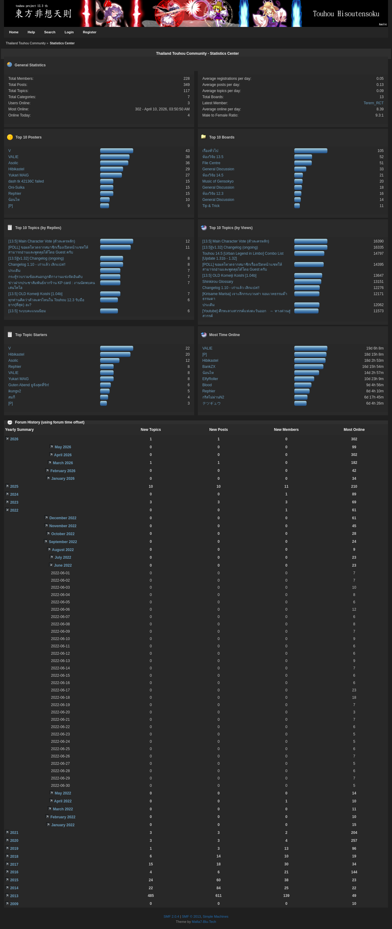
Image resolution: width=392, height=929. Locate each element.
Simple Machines (215, 916)
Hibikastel (16, 169)
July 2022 (63, 557)
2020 (14, 840)
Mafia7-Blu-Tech (204, 921)
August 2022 (63, 550)
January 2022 (62, 825)
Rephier (14, 193)
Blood (207, 385)
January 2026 (62, 478)
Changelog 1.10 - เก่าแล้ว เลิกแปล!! (36, 264)
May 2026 (63, 447)
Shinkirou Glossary (217, 281)
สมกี (11, 397)
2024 (14, 494)
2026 (14, 439)
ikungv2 (14, 391)
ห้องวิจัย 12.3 (213, 193)
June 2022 (63, 565)
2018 (14, 856)
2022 (14, 510)
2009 (14, 904)
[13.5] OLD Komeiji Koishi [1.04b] (35, 294)
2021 (14, 833)
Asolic (13, 163)
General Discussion (218, 169)
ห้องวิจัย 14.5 (213, 175)
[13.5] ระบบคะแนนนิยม (27, 311)
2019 (14, 848)
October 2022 (62, 534)
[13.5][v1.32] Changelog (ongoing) (36, 258)
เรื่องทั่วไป (210, 151)
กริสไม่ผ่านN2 (213, 397)
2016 (14, 872)
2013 (14, 896)
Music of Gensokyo (218, 181)
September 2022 (63, 542)
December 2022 (62, 518)
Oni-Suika (16, 187)
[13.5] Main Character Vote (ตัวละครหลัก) (41, 241)
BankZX (209, 367)
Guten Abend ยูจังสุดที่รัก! (28, 385)
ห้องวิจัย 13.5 (213, 157)
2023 (14, 502)
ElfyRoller (210, 379)
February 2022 (63, 817)
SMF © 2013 (191, 916)
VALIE (13, 157)
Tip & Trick (211, 206)
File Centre (211, 163)
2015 (14, 880)
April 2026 (63, 455)
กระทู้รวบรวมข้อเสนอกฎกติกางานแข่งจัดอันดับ (45, 277)
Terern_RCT (373, 103)
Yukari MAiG (18, 175)
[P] (10, 206)
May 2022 (63, 793)
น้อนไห (14, 200)
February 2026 (63, 471)
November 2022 (63, 526)
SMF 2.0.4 (171, 916)
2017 (14, 864)
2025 (14, 486)
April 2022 (63, 801)
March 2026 (63, 463)
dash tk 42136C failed (26, 181)
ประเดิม (14, 270)
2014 (14, 888)
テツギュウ (211, 403)
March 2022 (63, 809)
